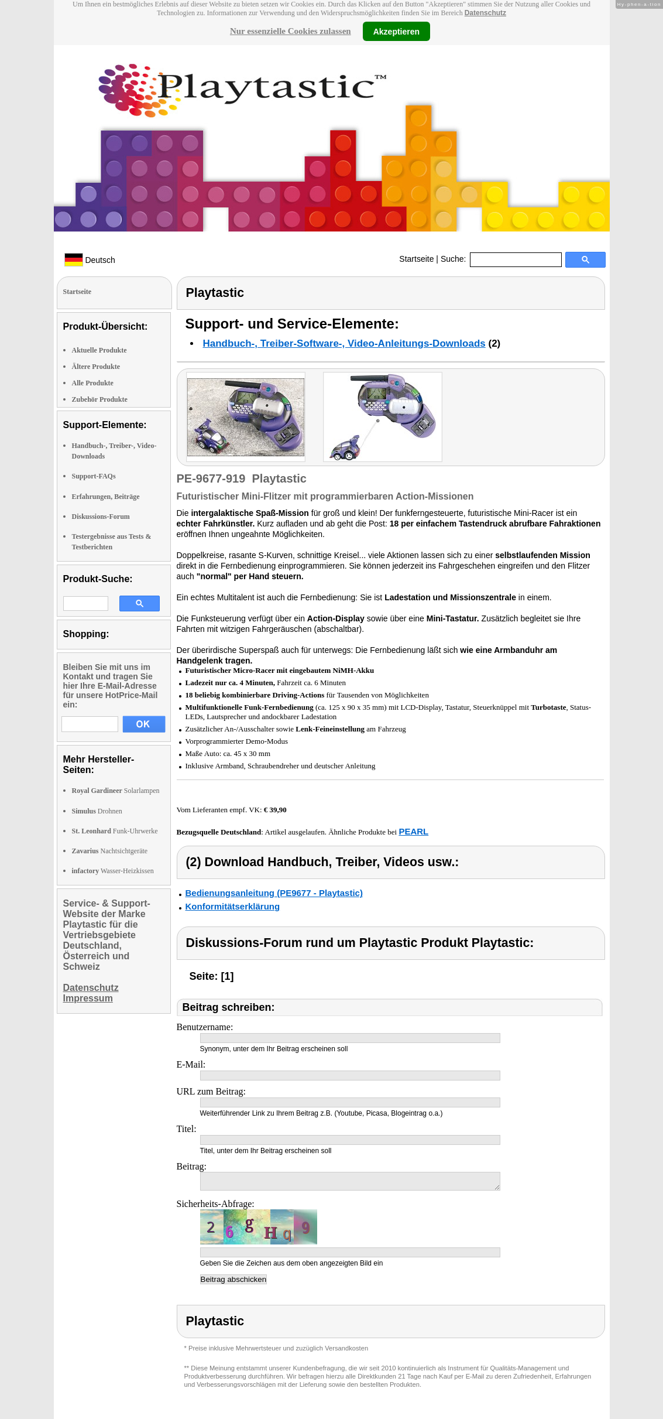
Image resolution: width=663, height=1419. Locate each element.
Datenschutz (485, 13)
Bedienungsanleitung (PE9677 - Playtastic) (274, 893)
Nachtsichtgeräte (110, 851)
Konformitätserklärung (232, 906)
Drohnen (97, 811)
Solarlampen (116, 791)
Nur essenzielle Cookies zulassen (290, 31)
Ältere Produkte (96, 367)
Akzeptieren (396, 31)
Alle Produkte (93, 383)
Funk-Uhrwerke (115, 831)
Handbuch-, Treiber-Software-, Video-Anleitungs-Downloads (344, 343)
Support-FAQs (94, 476)
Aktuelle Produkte (99, 350)
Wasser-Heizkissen (113, 871)
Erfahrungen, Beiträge (106, 497)
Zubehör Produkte (100, 399)
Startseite (416, 259)
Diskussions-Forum (101, 516)
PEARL (413, 831)
